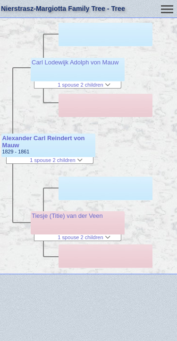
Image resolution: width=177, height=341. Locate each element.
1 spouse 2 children (56, 160)
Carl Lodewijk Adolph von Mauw (75, 62)
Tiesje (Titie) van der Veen (67, 215)
